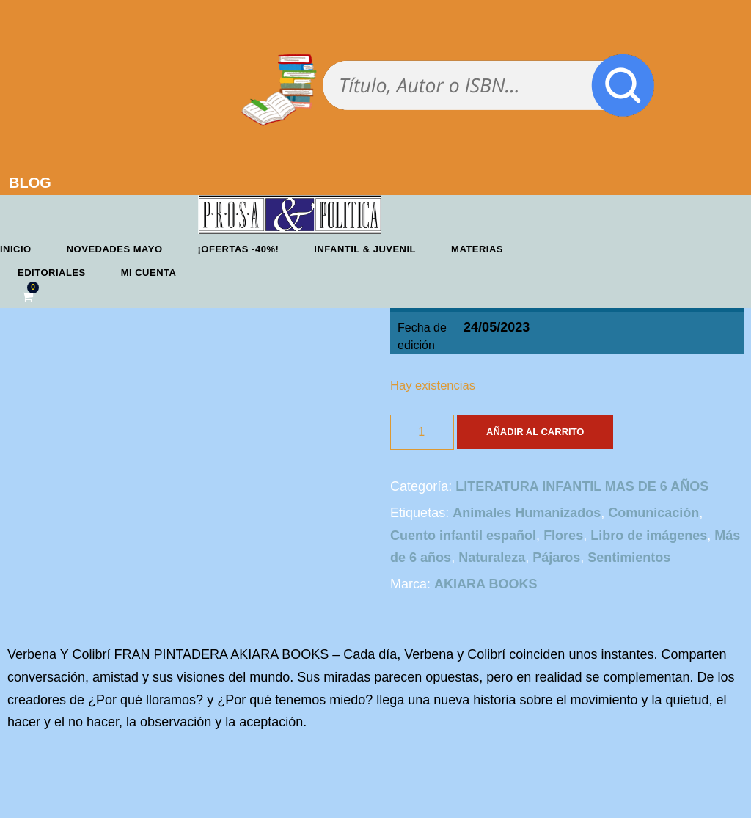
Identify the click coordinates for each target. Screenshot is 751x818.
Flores (563, 535)
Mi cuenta (149, 272)
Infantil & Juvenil (365, 249)
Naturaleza (491, 557)
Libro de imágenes (648, 535)
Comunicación (653, 512)
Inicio (16, 249)
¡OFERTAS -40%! (238, 249)
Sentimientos (628, 557)
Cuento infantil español (463, 535)
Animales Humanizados (527, 512)
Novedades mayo (115, 249)
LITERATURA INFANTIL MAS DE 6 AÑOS (581, 486)
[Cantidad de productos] (422, 432)
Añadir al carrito (535, 431)
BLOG (30, 183)
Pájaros (556, 557)
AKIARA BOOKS (485, 584)
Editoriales (52, 272)
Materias (477, 249)
